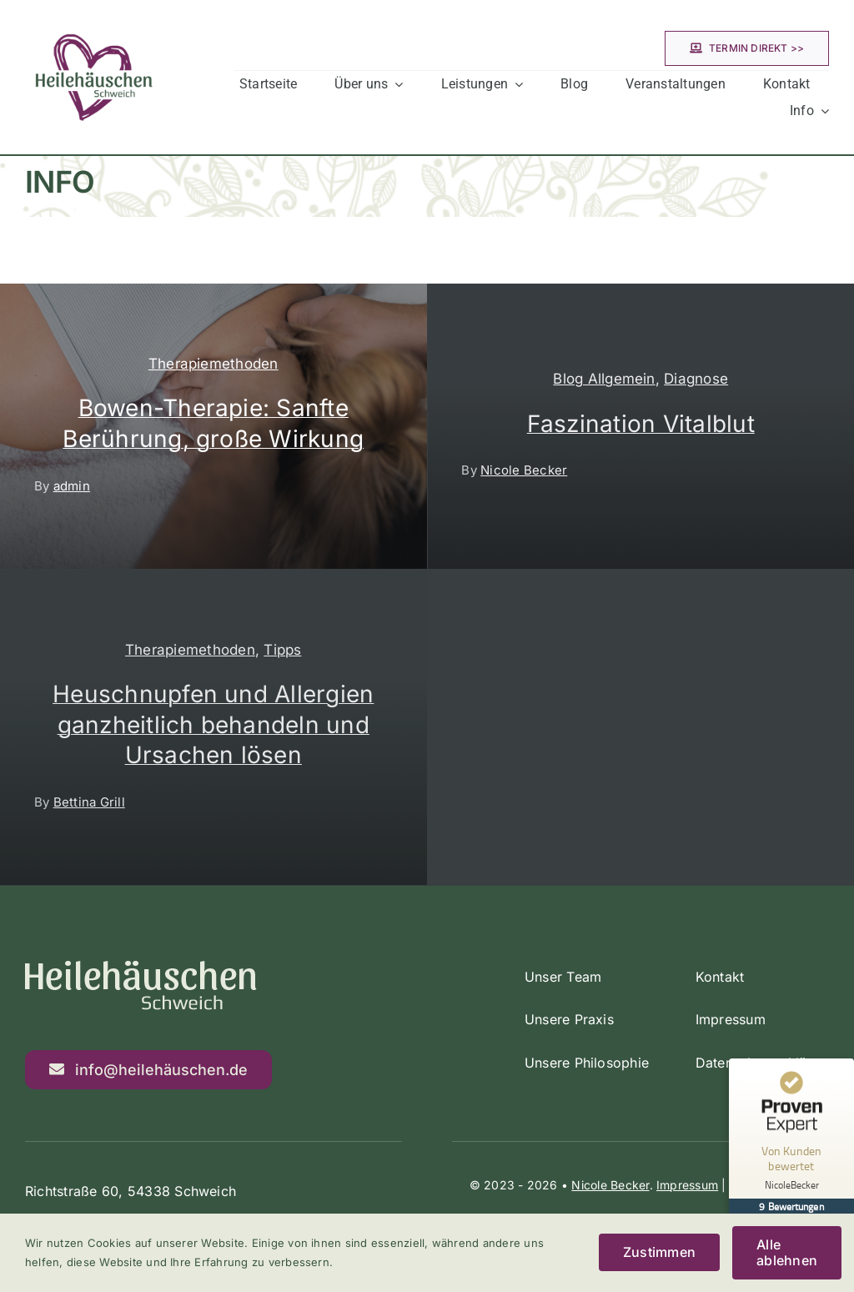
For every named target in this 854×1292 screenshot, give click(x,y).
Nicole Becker (610, 1185)
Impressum (687, 1185)
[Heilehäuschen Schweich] (94, 15)
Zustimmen (659, 1252)
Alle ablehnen (786, 1252)
